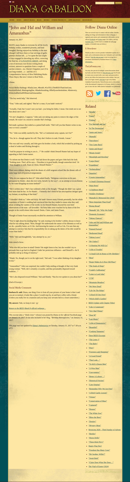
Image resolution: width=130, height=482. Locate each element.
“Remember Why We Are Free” (101, 389)
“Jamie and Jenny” (96, 132)
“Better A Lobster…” (97, 377)
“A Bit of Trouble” (96, 250)
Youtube (116, 93)
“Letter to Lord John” (97, 274)
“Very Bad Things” (96, 311)
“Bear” (91, 258)
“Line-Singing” (94, 385)
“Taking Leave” (95, 237)
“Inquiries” (93, 173)
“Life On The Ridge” (97, 290)
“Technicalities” (95, 169)
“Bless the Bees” (95, 417)
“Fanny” (92, 116)
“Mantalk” (93, 137)
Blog (39, 20)
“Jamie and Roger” (96, 149)
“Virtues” (92, 397)
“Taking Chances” (95, 218)
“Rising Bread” (94, 206)
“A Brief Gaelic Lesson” (98, 393)
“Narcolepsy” (94, 141)
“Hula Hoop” (94, 186)
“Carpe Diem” (94, 161)
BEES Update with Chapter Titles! (102, 303)
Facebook (92, 39)
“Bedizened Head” (96, 233)
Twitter (100, 39)
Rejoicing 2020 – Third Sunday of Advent (105, 430)
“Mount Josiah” (95, 153)
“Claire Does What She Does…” (101, 462)
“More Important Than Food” (100, 202)
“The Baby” (93, 344)
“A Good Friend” (95, 356)
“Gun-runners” (94, 372)
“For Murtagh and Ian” (97, 124)
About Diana (29, 20)
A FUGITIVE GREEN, (30, 61)
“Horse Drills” (94, 438)
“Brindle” (92, 112)
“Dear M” (92, 315)
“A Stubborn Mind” (96, 190)
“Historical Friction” (96, 381)
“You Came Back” (96, 145)
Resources (87, 20)
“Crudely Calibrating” (97, 270)
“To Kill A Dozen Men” (98, 364)
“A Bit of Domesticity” (97, 323)
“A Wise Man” (94, 368)
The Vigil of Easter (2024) (99, 466)
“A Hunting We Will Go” (98, 246)
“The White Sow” (95, 413)
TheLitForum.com (108, 73)
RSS (89, 93)
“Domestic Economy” (97, 214)
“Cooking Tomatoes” (97, 331)
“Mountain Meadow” (97, 282)
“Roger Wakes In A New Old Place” (102, 262)
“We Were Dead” (95, 286)
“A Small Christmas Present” (100, 181)
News (19, 20)
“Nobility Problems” (96, 194)
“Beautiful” (93, 327)
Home (12, 20)
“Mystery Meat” (95, 426)
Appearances (74, 20)
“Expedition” (94, 165)
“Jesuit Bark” (94, 458)
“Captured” (93, 405)
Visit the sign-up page (97, 57)
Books (47, 20)
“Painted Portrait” (95, 229)
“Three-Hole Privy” (96, 442)
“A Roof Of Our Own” (97, 295)
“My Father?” (94, 241)
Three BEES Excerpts (97, 336)
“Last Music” (94, 319)
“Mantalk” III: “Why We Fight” (101, 210)
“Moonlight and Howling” (99, 157)
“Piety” (91, 348)
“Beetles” (92, 434)
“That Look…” (94, 360)
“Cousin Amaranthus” (97, 177)
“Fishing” (92, 120)
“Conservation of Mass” (98, 401)
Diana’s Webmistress (40, 326)
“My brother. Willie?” (97, 454)
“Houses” (92, 409)
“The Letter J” (94, 340)
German (13, 1)
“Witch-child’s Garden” (98, 299)
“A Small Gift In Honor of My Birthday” (104, 254)
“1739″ (91, 278)
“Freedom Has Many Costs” (99, 450)
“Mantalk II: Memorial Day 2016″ (102, 198)
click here (102, 79)
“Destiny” (92, 421)
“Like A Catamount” (96, 307)
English (10, 1)
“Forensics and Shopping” (99, 352)
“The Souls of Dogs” (97, 266)
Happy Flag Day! (95, 446)
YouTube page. (89, 42)
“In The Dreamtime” (96, 128)
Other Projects (59, 20)
